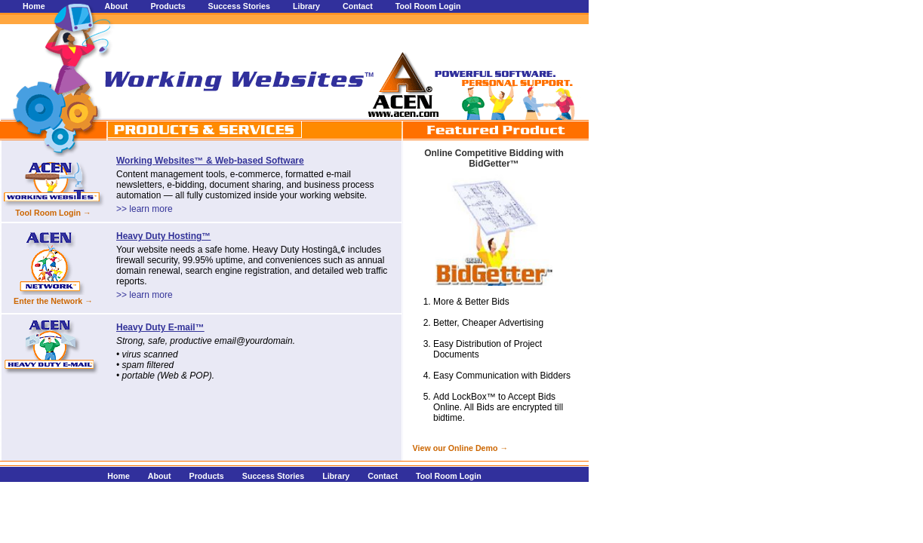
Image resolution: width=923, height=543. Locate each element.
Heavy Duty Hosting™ (163, 236)
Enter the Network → (53, 300)
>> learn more (144, 209)
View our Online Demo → (458, 447)
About (116, 6)
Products (167, 6)
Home (34, 6)
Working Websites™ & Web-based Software (210, 160)
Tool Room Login (428, 6)
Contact (358, 6)
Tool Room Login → (53, 212)
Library (306, 6)
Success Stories (239, 6)
